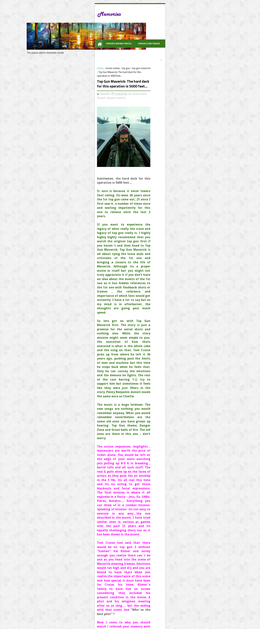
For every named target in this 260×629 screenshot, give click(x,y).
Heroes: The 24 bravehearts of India (194, 162)
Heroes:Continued (93, 32)
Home (45, 49)
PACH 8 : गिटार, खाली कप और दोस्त (191, 82)
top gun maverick (86, 49)
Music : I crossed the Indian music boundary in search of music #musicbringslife (193, 99)
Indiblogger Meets (136, 32)
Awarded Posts (175, 32)
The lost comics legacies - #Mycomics (195, 149)
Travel (114, 32)
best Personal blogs (50, 625)
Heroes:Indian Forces (62, 32)
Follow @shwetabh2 (172, 238)
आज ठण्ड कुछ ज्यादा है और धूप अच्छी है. (193, 69)
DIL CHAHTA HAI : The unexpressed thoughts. (193, 137)
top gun (71, 49)
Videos (194, 32)
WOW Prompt (58, 40)
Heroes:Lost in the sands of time (192, 176)
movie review (58, 49)
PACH (156, 32)
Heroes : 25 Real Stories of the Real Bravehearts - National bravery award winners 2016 (195, 112)
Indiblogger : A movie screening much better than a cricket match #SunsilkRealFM (195, 125)
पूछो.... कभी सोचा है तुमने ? (186, 55)
